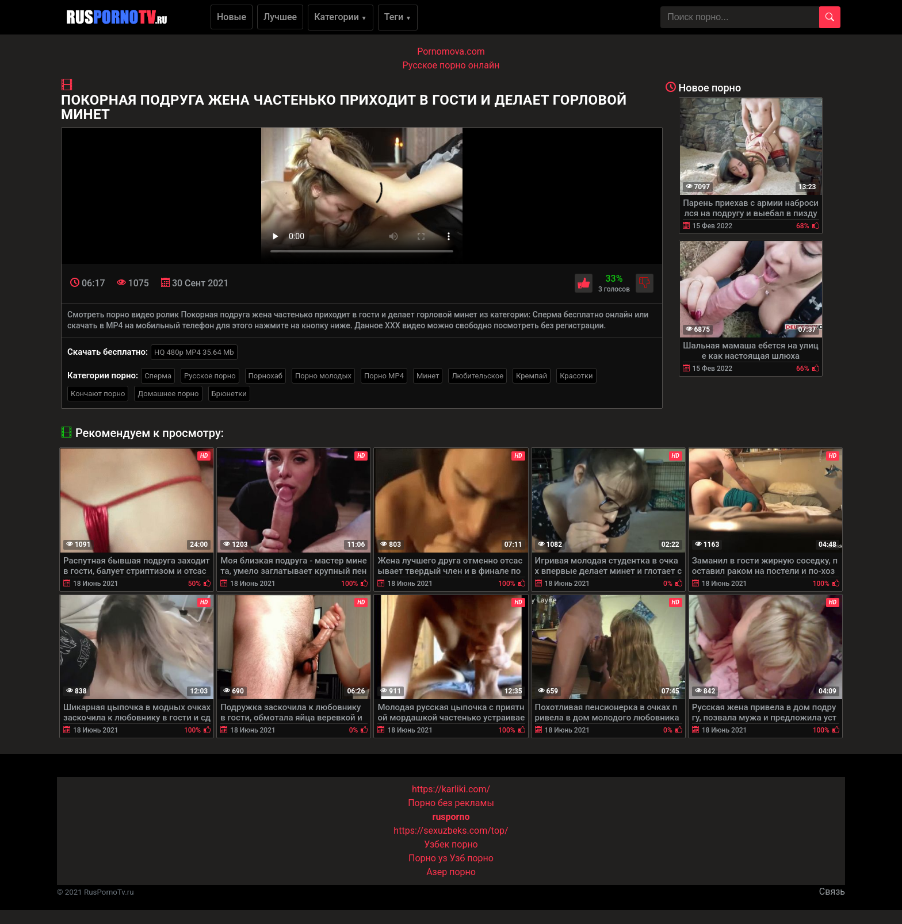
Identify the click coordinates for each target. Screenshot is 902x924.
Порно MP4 (384, 375)
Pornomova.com (451, 51)
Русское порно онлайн (451, 65)
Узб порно (472, 858)
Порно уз (428, 858)
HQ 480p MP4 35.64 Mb (194, 352)
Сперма (157, 375)
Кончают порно (98, 393)
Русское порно (210, 375)
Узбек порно (451, 844)
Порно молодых (323, 375)
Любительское (477, 375)
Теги (397, 16)
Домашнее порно (167, 393)
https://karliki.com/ (451, 789)
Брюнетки (229, 393)
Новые (231, 16)
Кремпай (531, 375)
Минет (427, 375)
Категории (340, 16)
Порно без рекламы (451, 803)
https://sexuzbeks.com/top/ (450, 830)
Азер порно (451, 872)
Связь (832, 891)
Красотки (576, 375)
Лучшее (280, 16)
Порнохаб (265, 375)
